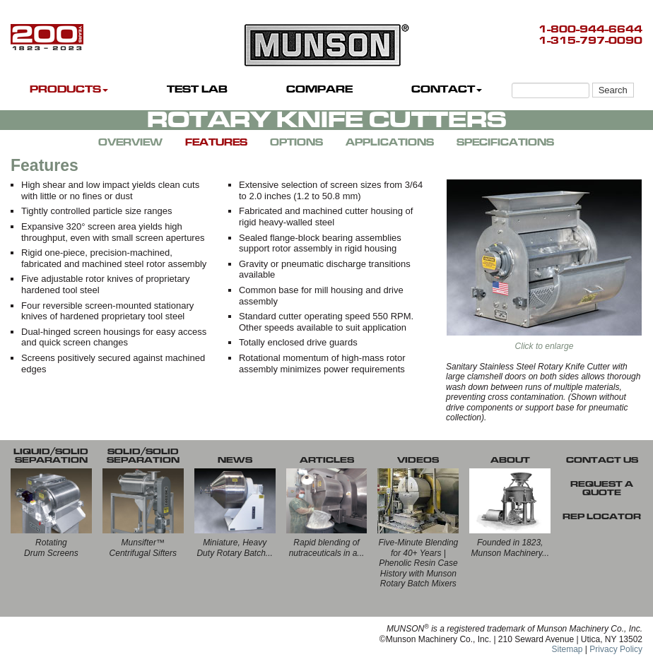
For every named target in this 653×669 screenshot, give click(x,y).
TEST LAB (197, 89)
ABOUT (510, 460)
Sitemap (566, 649)
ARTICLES (327, 460)
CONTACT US (602, 460)
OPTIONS (296, 142)
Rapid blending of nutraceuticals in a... (327, 547)
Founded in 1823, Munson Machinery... (510, 547)
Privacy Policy (615, 649)
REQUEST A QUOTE (601, 488)
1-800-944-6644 (590, 29)
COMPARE (319, 89)
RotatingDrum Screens (51, 547)
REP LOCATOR (602, 516)
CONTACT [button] (446, 89)
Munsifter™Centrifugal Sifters (143, 547)
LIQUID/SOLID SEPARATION (50, 456)
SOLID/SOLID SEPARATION (143, 456)
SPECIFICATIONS (505, 142)
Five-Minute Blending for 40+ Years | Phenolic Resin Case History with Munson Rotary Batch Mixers (419, 563)
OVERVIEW (130, 142)
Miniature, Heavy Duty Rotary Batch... (234, 547)
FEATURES (216, 142)
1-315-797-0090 (590, 41)
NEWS (235, 460)
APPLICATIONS (390, 142)
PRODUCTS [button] (69, 89)
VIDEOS (418, 460)
